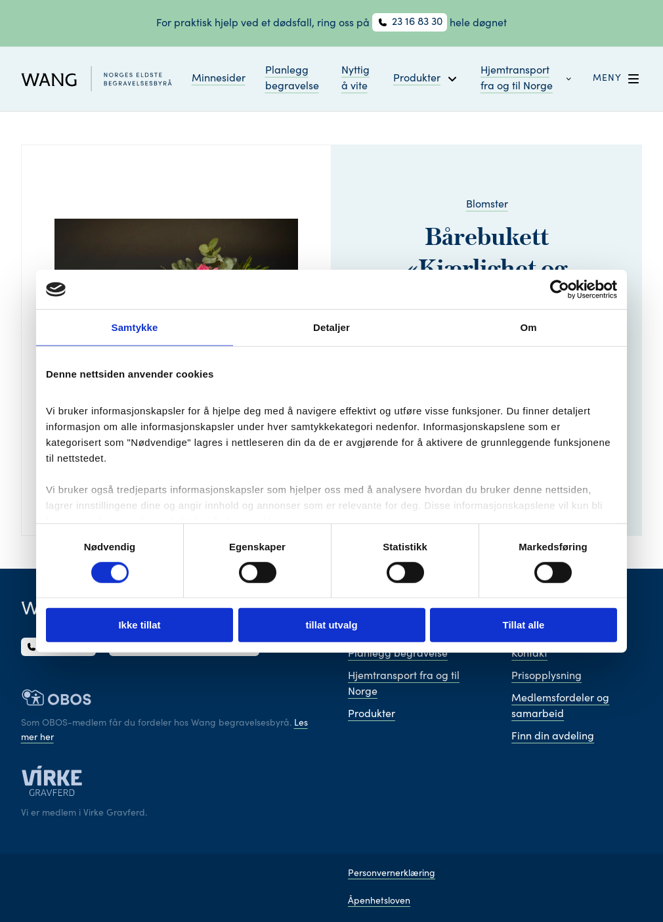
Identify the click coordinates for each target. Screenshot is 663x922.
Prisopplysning (546, 676)
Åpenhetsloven (379, 901)
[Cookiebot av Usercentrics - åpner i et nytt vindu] (559, 289)
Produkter (371, 714)
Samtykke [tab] (135, 327)
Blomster (487, 205)
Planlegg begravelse (292, 79)
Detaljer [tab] (331, 327)
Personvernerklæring (391, 874)
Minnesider (219, 79)
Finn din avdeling (552, 737)
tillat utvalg (331, 624)
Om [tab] (528, 327)
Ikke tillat (139, 624)
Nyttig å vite (355, 79)
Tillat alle (524, 624)
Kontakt (529, 654)
